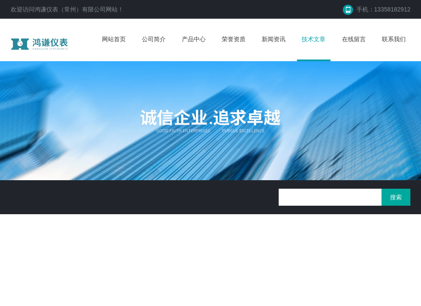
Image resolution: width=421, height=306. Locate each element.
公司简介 (154, 39)
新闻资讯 (273, 39)
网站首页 (114, 39)
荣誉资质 (234, 39)
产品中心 (194, 39)
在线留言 (354, 39)
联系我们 (394, 39)
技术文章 (313, 39)
